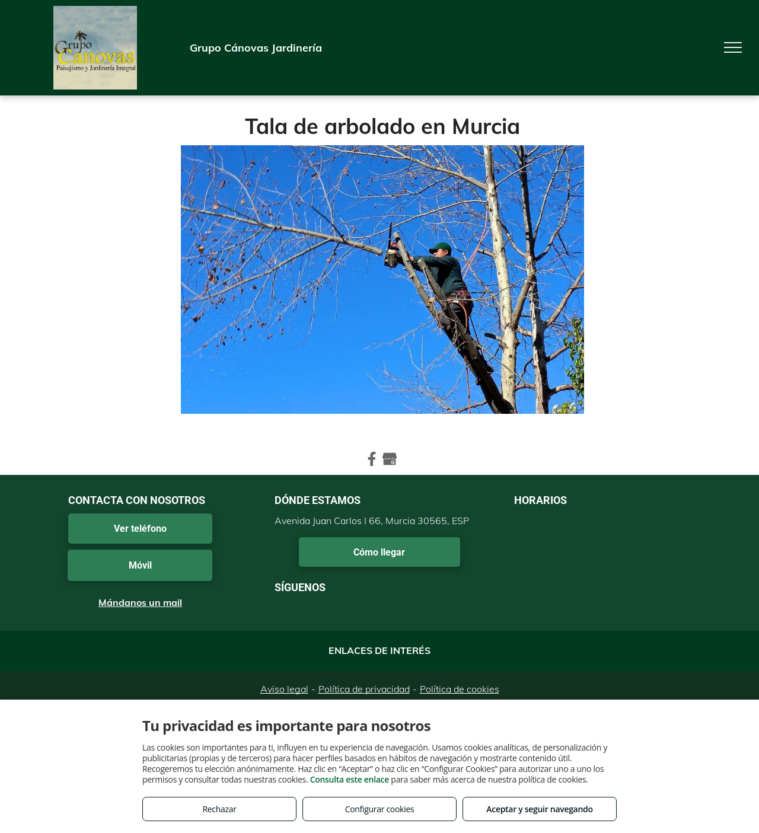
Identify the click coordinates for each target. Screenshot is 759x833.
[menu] (732, 47)
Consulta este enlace (349, 779)
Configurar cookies (379, 809)
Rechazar (219, 809)
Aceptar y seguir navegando (539, 809)
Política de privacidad (364, 689)
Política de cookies (459, 689)
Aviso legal (284, 689)
